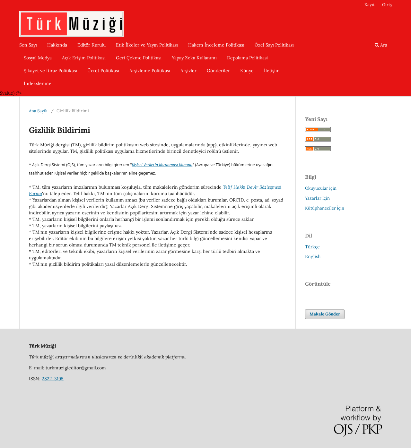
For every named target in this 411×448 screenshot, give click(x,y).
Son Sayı (28, 45)
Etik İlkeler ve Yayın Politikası (147, 45)
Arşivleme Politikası (149, 70)
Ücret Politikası (103, 70)
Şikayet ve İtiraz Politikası (50, 70)
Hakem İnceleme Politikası (216, 45)
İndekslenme (37, 83)
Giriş (387, 4)
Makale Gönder (325, 314)
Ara (381, 45)
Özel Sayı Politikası (274, 45)
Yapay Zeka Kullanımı (194, 58)
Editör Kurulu (91, 45)
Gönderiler (218, 70)
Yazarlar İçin (317, 198)
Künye (247, 70)
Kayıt (369, 4)
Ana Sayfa (38, 111)
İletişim (272, 70)
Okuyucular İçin (321, 188)
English (312, 256)
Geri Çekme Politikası (139, 58)
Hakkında (57, 45)
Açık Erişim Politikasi (84, 58)
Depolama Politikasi (247, 58)
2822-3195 (53, 379)
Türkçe (312, 247)
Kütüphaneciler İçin (324, 208)
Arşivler (188, 70)
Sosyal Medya (38, 58)
